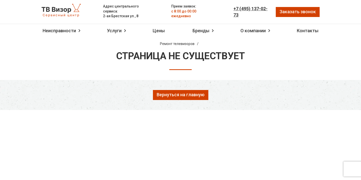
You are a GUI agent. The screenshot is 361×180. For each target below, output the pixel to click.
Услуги (114, 30)
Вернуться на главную (181, 94)
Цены (159, 30)
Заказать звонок (298, 11)
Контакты (307, 30)
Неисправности (59, 30)
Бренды (201, 30)
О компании (253, 30)
